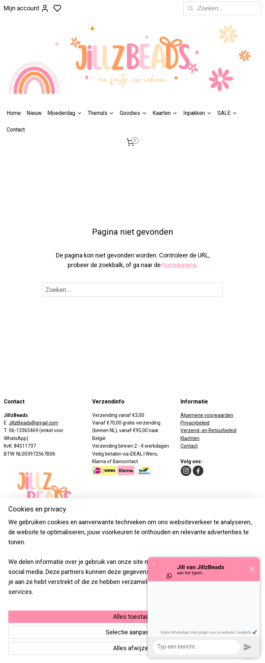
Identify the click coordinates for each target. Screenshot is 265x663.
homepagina (179, 265)
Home (14, 113)
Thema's (101, 113)
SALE (227, 113)
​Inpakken (197, 113)
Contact (16, 129)
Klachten (189, 438)
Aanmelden (24, 589)
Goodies (133, 113)
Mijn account (26, 8)
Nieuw (34, 113)
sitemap (152, 650)
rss (165, 650)
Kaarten (165, 113)
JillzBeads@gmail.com (33, 423)
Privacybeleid (194, 423)
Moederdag (64, 113)
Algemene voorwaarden (206, 415)
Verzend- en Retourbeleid (208, 430)
